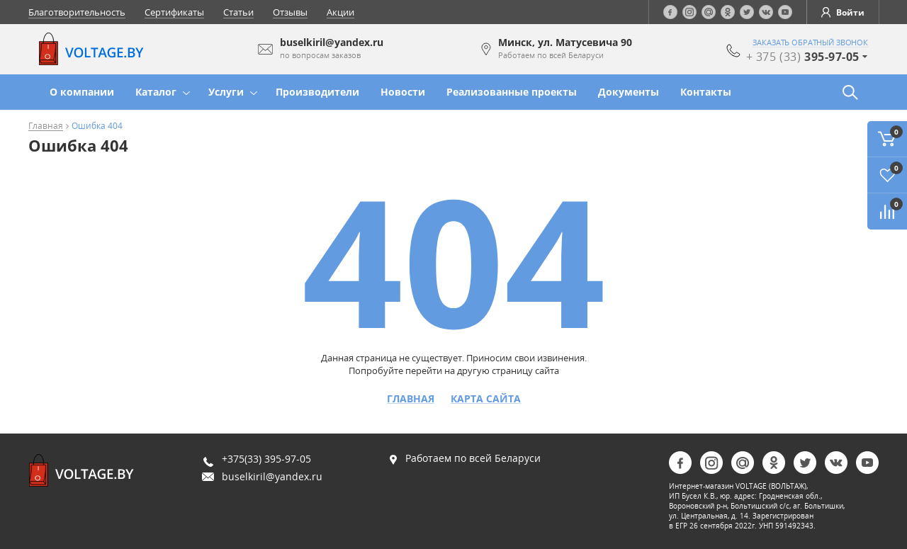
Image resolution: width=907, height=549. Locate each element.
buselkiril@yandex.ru (272, 476)
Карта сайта (486, 399)
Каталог (155, 91)
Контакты (705, 91)
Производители (317, 91)
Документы (628, 91)
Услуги (226, 91)
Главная (45, 126)
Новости (403, 91)
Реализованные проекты (511, 91)
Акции (340, 12)
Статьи (238, 12)
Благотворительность (76, 12)
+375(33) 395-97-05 (266, 458)
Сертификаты (174, 12)
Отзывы (290, 12)
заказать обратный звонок (810, 42)
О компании (82, 91)
